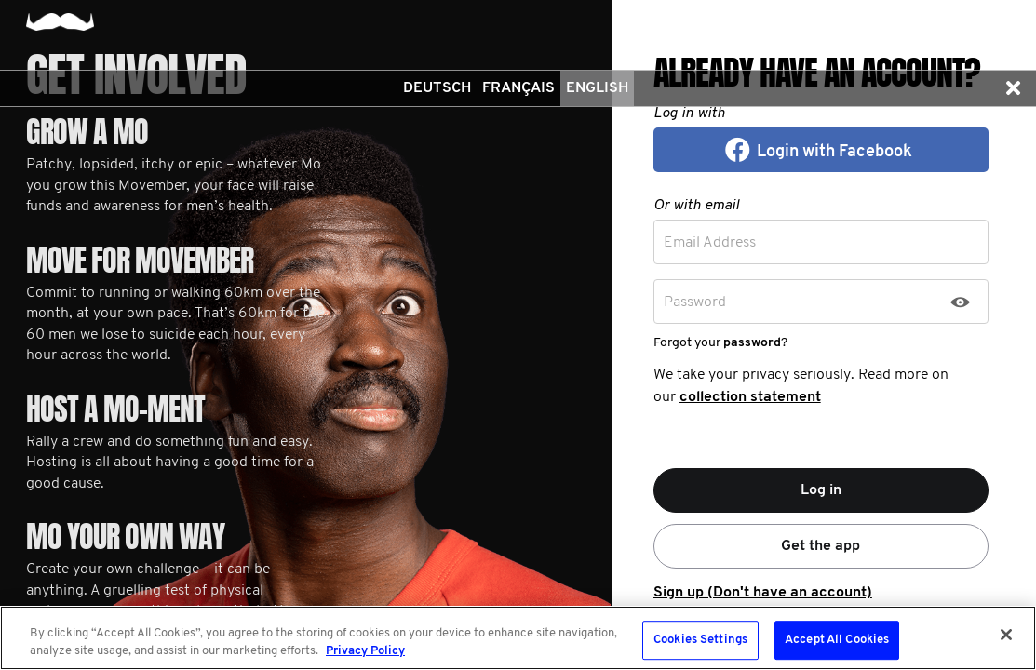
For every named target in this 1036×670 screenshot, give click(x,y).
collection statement (750, 397)
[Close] (1006, 634)
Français (518, 88)
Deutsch (437, 88)
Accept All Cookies (837, 641)
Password (695, 302)
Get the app (820, 546)
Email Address (710, 242)
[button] (1012, 88)
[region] (518, 638)
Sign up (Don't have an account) (762, 592)
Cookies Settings (700, 641)
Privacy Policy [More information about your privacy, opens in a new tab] (365, 651)
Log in (821, 490)
